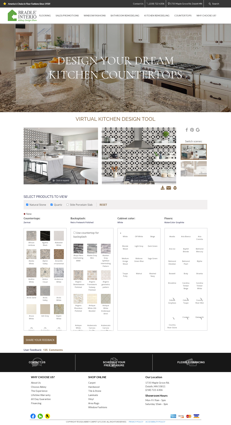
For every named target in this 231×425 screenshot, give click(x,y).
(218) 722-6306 (154, 389)
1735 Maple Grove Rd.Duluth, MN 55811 (157, 384)
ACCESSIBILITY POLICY (155, 422)
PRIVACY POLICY (136, 422)
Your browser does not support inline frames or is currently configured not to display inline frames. (115, 232)
